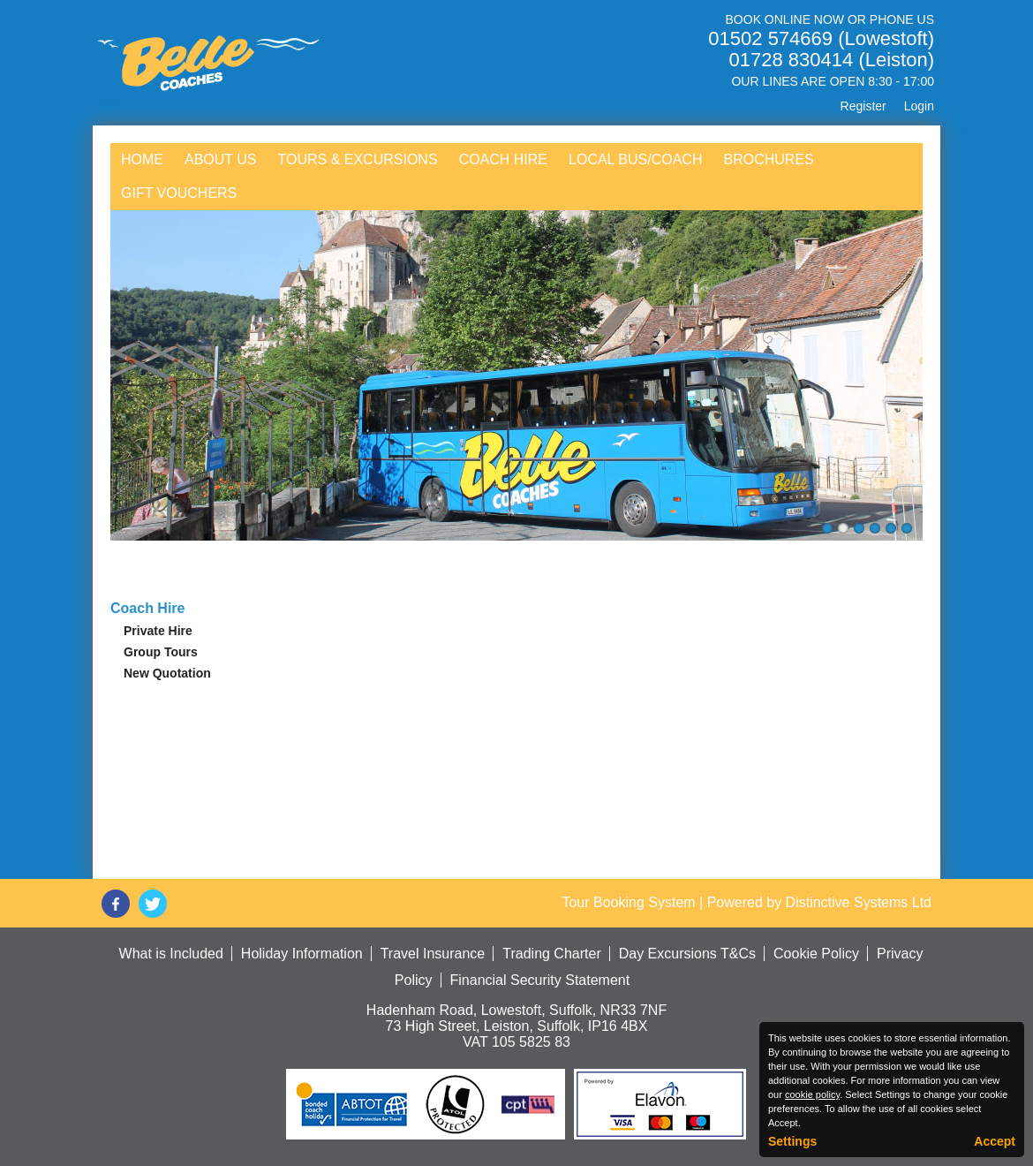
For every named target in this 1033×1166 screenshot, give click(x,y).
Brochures (768, 159)
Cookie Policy (816, 953)
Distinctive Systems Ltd (858, 902)
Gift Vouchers (179, 193)
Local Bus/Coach (635, 159)
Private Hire (158, 631)
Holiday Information (302, 953)
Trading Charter (551, 953)
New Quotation (167, 673)
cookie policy (812, 1094)
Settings (792, 1141)
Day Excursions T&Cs (687, 953)
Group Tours (161, 652)
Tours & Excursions (358, 159)
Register (863, 106)
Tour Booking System (628, 902)
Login (919, 106)
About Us (221, 159)
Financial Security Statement (540, 980)
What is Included (171, 953)
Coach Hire (503, 159)
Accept (994, 1141)
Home (142, 159)
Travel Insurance (433, 953)
